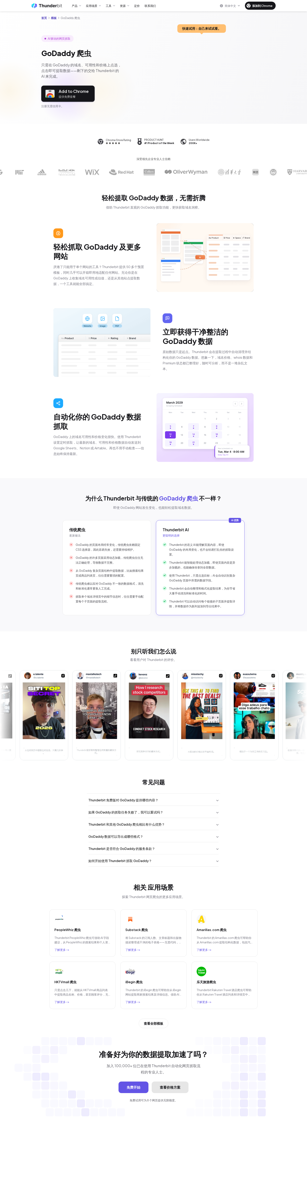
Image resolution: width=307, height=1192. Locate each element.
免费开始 (133, 1087)
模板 (54, 17)
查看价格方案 (170, 1087)
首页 (44, 17)
